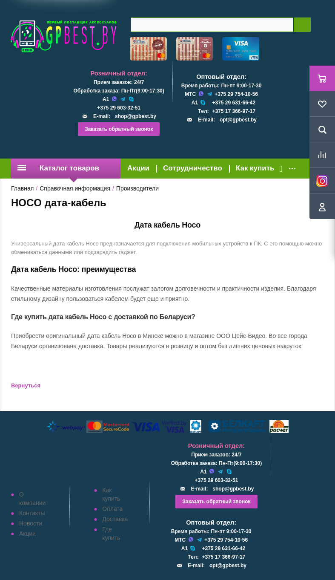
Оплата (112, 508)
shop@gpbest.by (135, 116)
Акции (138, 168)
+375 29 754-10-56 (236, 94)
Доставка (115, 519)
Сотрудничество (192, 168)
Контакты (32, 513)
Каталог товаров (58, 168)
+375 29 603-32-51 (118, 108)
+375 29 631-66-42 (233, 103)
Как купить (255, 168)
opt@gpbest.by (238, 120)
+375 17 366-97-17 (233, 111)
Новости (30, 523)
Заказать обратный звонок (119, 129)
